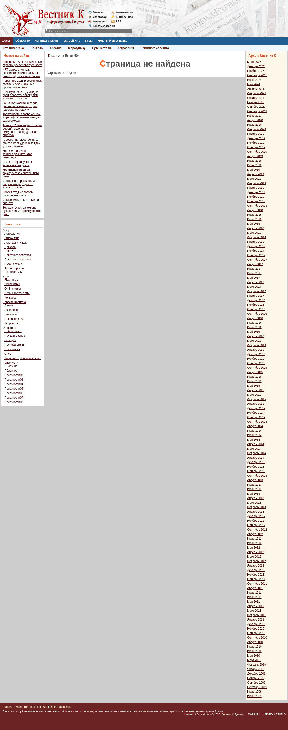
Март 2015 (254, 394)
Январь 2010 (255, 669)
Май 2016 (253, 331)
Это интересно (13, 48)
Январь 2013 (255, 511)
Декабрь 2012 (256, 516)
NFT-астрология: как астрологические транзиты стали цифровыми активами (21, 73)
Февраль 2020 (256, 129)
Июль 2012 (254, 538)
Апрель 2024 (255, 88)
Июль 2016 (254, 322)
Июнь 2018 (254, 219)
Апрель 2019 (255, 174)
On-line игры (12, 288)
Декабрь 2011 (256, 570)
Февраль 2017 (256, 291)
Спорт (8, 353)
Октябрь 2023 (256, 106)
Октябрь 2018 (256, 201)
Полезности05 (13, 388)
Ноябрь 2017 (255, 250)
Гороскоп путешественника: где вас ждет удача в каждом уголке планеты (21, 143)
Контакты (99, 21)
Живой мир (72, 40)
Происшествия (14, 344)
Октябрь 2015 (256, 363)
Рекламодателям (102, 25)
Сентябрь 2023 (257, 111)
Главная (98, 12)
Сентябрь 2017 (257, 259)
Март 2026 (254, 61)
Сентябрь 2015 (257, 367)
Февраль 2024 (256, 93)
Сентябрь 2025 (257, 75)
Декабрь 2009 (256, 673)
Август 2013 (255, 480)
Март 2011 (254, 610)
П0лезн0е (10, 366)
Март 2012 (254, 556)
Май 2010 (253, 655)
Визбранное (124, 16)
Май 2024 (253, 84)
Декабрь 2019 (256, 138)
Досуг (6, 40)
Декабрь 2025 (256, 66)
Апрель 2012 (255, 552)
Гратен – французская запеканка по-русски (17, 163)
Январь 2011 (255, 619)
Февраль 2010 (256, 664)
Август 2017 (255, 264)
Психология (12, 349)
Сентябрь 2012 (257, 529)
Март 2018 (254, 232)
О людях (10, 340)
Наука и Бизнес (14, 335)
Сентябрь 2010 (257, 637)
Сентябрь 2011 (257, 583)
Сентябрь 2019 (257, 151)
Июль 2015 (254, 376)
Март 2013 (254, 502)
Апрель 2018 (255, 228)
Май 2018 (253, 223)
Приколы (37, 48)
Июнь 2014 (254, 435)
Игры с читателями (17, 293)
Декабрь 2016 (256, 300)
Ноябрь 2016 (255, 304)
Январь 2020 (255, 133)
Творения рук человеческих (22, 358)
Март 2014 (254, 448)
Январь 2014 (255, 457)
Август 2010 (255, 642)
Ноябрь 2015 (255, 358)
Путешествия (101, 48)
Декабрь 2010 (256, 624)
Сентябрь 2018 (257, 205)
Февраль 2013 (256, 507)
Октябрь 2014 (256, 417)
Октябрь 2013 (256, 471)
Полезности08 (13, 402)
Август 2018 (255, 210)
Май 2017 (253, 277)
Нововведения (14, 319)
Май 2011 (253, 601)
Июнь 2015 (254, 381)
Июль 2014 (254, 430)
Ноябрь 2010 (255, 628)
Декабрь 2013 (256, 462)
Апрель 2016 (255, 336)
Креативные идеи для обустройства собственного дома (21, 173)
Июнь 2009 (254, 696)
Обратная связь (60, 706)
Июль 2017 (254, 268)
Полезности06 (13, 393)
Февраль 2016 (256, 345)
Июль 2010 (254, 646)
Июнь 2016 (254, 327)
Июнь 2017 (254, 273)
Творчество (11, 323)
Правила (41, 706)
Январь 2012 (255, 565)
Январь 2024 (255, 97)
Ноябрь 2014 (255, 412)
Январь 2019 (255, 187)
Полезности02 (13, 375)
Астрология (125, 48)
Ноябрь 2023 (255, 102)
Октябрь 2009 (256, 682)
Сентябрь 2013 (257, 475)
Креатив (56, 48)
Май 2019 (253, 169)
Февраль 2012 (256, 561)
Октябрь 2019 (256, 147)
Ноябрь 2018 (255, 196)
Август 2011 (255, 588)
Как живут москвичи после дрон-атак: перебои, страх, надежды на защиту (20, 106)
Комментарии (124, 12)
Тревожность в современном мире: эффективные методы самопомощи (22, 117)
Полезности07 (13, 397)
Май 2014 (253, 439)
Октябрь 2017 (256, 255)
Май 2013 (253, 493)
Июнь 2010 (254, 651)
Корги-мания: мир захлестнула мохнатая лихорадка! (17, 154)
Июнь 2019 (254, 165)
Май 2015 (253, 385)
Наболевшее (13, 331)
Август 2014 (255, 426)
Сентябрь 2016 (257, 313)
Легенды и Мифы (47, 40)
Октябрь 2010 (256, 633)
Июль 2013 (254, 484)
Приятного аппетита (154, 48)
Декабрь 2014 (256, 408)
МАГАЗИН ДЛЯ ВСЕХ (112, 40)
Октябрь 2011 (256, 579)
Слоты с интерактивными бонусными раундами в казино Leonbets (19, 184)
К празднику (77, 48)
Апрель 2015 (255, 390)
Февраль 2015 (256, 399)
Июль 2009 (254, 691)
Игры (89, 40)
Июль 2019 (254, 160)
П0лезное (10, 370)
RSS (118, 21)
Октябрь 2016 (256, 309)
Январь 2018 (255, 241)
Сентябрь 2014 (257, 421)
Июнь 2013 (254, 489)
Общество (22, 40)
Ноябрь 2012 (255, 520)
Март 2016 (254, 340)
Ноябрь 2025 (255, 70)
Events (8, 305)
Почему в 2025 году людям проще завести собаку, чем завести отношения (20, 95)
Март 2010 (254, 660)
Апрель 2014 (255, 444)
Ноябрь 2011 (255, 574)
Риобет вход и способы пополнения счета (18, 193)
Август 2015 (255, 372)
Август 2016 (255, 318)
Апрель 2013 (255, 498)
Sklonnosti (11, 310)
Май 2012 (253, 547)
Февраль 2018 (256, 237)
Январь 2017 (255, 295)
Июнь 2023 (254, 115)
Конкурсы (10, 297)
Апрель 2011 (255, 606)
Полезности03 (13, 379)
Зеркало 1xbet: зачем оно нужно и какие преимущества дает (22, 211)
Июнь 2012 (254, 543)
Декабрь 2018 (256, 192)
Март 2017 (254, 286)
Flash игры (11, 279)
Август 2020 (255, 120)
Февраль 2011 (256, 615)
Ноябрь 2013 (255, 466)
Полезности (10, 362)
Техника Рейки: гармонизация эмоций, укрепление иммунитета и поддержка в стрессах (22, 130)
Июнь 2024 (254, 79)
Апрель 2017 (255, 282)
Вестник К (227, 714)
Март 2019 (254, 178)
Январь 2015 (255, 403)
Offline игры (12, 284)
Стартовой (100, 16)
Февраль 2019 (256, 183)
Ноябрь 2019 (255, 142)
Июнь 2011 (254, 597)
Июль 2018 (254, 214)
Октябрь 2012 (256, 525)
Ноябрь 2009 (255, 678)
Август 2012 (255, 534)
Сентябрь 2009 (257, 687)
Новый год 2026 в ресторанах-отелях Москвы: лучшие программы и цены (23, 84)
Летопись (10, 314)
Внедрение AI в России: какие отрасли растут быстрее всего (22, 63)
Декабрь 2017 (256, 246)
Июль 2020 (254, 124)
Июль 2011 (254, 592)
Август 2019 (255, 156)
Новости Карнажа (14, 302)
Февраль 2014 (256, 453)
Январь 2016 (255, 349)
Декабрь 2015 (256, 354)
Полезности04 (13, 384)
